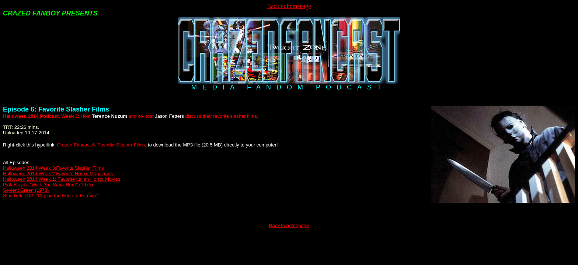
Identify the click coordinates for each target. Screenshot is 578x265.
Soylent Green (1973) (26, 190)
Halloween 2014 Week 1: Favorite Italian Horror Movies (61, 179)
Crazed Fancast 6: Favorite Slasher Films (101, 145)
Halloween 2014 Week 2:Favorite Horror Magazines (58, 173)
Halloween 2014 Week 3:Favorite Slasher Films (53, 168)
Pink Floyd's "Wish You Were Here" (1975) (48, 184)
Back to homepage (289, 6)
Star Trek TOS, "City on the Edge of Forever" (50, 195)
